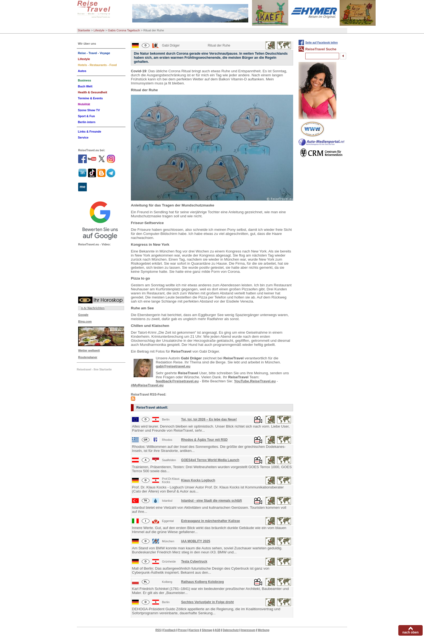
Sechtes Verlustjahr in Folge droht (207, 602)
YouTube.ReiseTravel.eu (255, 381)
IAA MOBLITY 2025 (195, 541)
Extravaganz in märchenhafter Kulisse (210, 521)
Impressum (248, 630)
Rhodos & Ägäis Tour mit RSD (204, 440)
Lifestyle (99, 30)
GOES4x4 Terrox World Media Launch (210, 460)
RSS (158, 630)
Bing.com (85, 321)
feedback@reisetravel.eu (177, 381)
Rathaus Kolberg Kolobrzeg (202, 582)
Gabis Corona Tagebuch (124, 30)
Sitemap (207, 630)
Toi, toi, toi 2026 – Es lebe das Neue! (209, 419)
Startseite (84, 30)
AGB (217, 630)
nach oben (410, 632)
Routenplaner (87, 357)
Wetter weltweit (89, 350)
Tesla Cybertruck (194, 561)
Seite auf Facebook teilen (321, 42)
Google (83, 314)
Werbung (263, 630)
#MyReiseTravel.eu (147, 385)
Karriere (194, 630)
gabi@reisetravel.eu (173, 366)
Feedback (169, 630)
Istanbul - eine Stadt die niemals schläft (211, 501)
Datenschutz (231, 630)
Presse (182, 630)
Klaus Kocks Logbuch (198, 480)
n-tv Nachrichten (93, 308)
